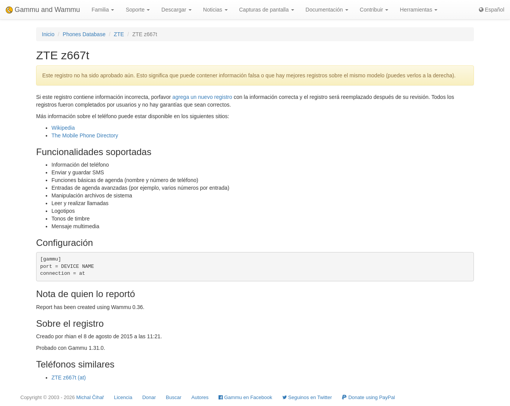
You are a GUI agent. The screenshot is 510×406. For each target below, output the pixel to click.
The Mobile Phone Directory (84, 135)
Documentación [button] (327, 10)
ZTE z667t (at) (68, 377)
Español (491, 10)
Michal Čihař (90, 397)
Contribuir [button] (374, 10)
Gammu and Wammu (43, 9)
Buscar (173, 397)
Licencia (123, 397)
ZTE (119, 34)
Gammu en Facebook (245, 397)
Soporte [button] (138, 10)
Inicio (48, 34)
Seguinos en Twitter (307, 397)
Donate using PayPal (368, 397)
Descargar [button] (176, 10)
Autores (200, 397)
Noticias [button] (215, 10)
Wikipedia (63, 128)
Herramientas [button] (418, 10)
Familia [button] (102, 10)
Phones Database (84, 34)
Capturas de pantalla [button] (266, 10)
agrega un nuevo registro (202, 97)
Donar (149, 397)
